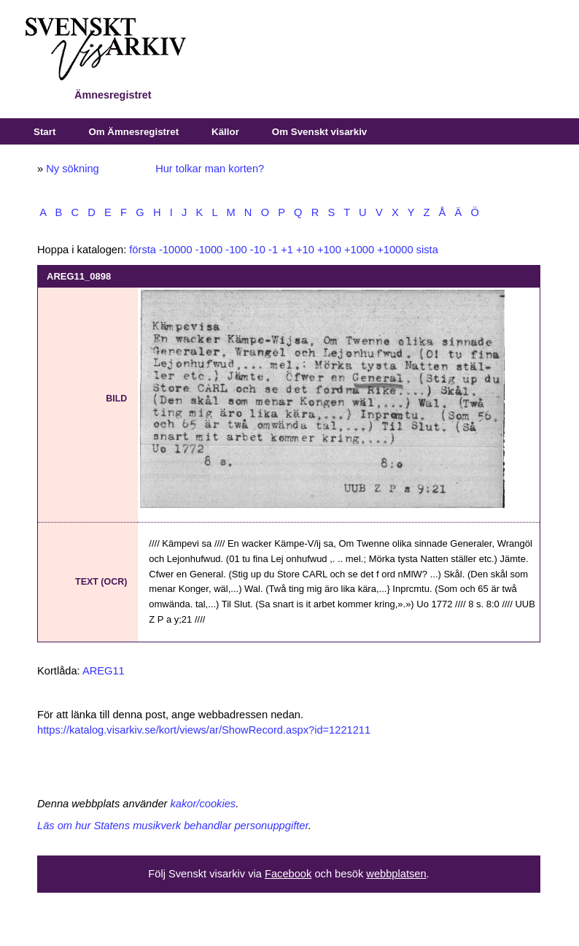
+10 (305, 249)
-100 (235, 249)
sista (427, 249)
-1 (273, 249)
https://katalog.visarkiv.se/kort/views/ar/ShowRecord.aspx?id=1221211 (203, 730)
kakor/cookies (203, 804)
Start (44, 131)
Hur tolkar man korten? (209, 168)
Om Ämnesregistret (133, 131)
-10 (257, 249)
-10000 (176, 249)
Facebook (288, 874)
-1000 (209, 249)
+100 (329, 249)
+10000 (395, 249)
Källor (225, 131)
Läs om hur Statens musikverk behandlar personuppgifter (172, 825)
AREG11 (103, 671)
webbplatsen (396, 874)
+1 (287, 249)
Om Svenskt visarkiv (319, 131)
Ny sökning (72, 168)
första (142, 249)
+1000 (359, 249)
